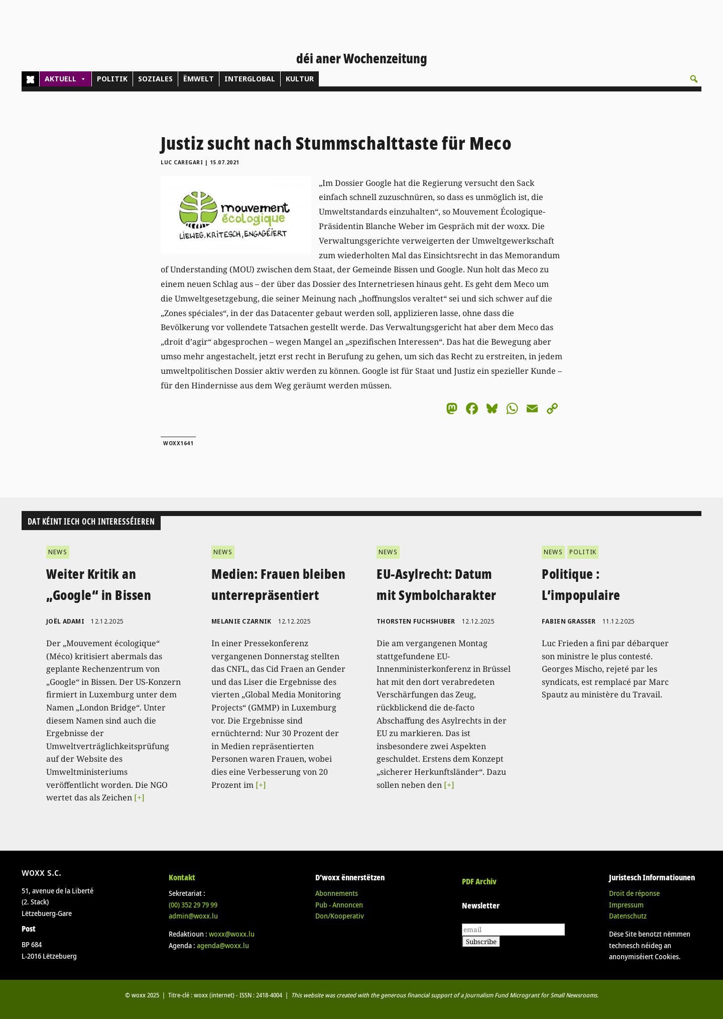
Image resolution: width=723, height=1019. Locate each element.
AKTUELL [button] (65, 78)
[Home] (30, 78)
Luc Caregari (182, 162)
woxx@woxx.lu (232, 934)
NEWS (57, 552)
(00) (193, 904)
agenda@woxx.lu (223, 945)
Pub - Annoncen (339, 904)
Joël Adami (65, 621)
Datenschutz (628, 916)
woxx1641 (178, 443)
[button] (693, 78)
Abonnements (336, 893)
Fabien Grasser (568, 621)
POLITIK (112, 78)
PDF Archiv (479, 881)
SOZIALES (155, 78)
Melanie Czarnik (241, 621)
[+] (139, 797)
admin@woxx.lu (193, 916)
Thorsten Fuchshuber (416, 621)
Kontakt (182, 877)
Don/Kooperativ (339, 916)
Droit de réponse (634, 893)
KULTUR (300, 78)
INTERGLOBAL (249, 78)
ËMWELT (198, 78)
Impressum (626, 904)
